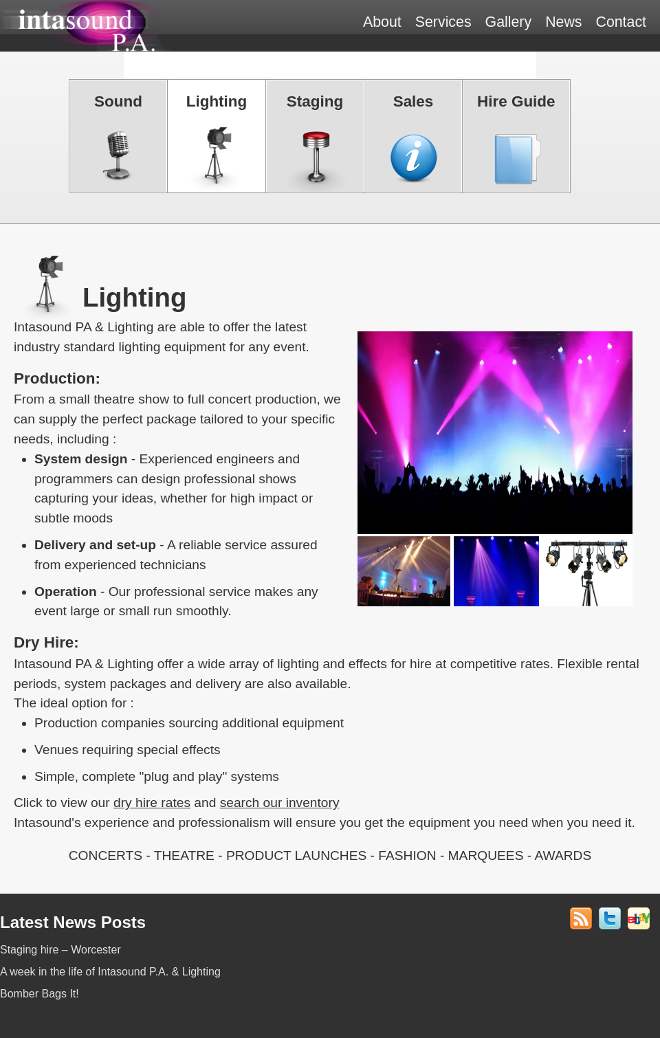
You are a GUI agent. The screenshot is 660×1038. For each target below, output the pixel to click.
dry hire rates (151, 802)
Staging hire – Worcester (60, 950)
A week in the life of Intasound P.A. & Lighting (110, 972)
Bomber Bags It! (39, 994)
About (382, 22)
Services (443, 22)
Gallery (508, 22)
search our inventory (280, 802)
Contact (620, 22)
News (563, 22)
